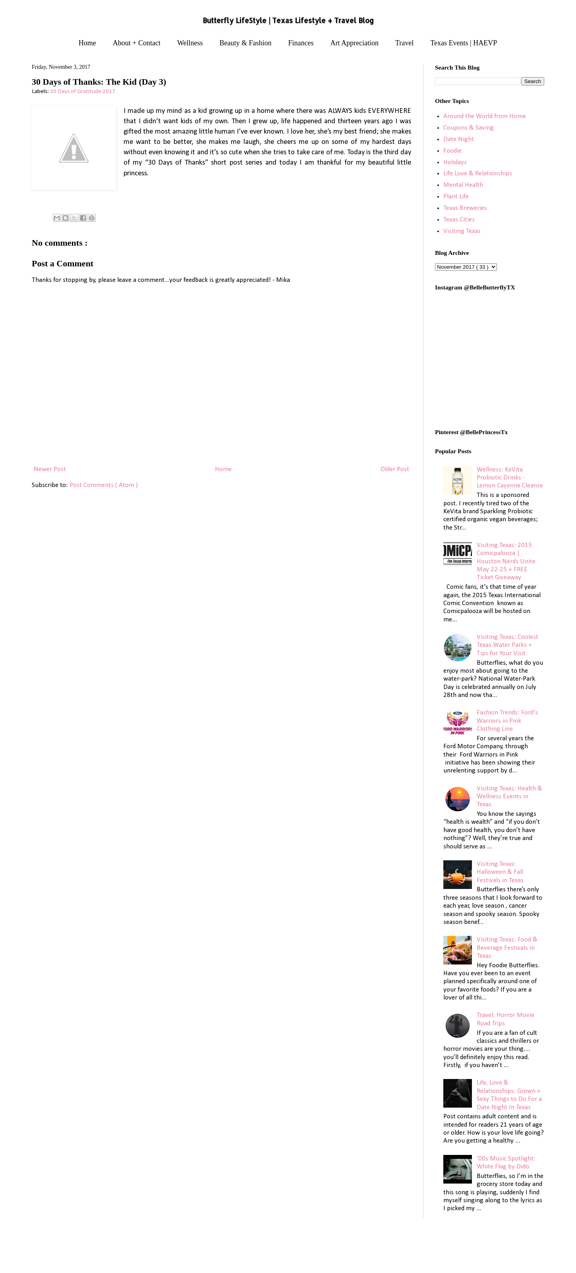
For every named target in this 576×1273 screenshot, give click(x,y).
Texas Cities (459, 219)
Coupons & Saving (468, 127)
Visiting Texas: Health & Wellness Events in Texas (509, 796)
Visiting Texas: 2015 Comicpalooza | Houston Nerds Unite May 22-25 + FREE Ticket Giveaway (506, 561)
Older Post (395, 469)
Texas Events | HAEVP (463, 43)
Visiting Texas (462, 231)
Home (87, 43)
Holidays (455, 162)
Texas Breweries (465, 208)
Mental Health (463, 185)
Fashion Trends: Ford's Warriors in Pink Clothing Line (507, 720)
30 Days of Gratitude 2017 (82, 92)
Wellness (190, 43)
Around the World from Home (484, 116)
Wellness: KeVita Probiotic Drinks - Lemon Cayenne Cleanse (510, 477)
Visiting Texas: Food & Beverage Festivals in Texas (507, 947)
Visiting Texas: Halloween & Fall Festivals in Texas (500, 872)
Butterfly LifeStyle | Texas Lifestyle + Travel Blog (288, 20)
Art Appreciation (355, 43)
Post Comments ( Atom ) (104, 485)
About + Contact (136, 43)
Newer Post (50, 469)
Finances (301, 43)
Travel (404, 43)
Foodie (452, 150)
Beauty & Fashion (246, 43)
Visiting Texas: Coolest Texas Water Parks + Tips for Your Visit (507, 645)
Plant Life (456, 196)
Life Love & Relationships (477, 173)
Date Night (458, 139)
